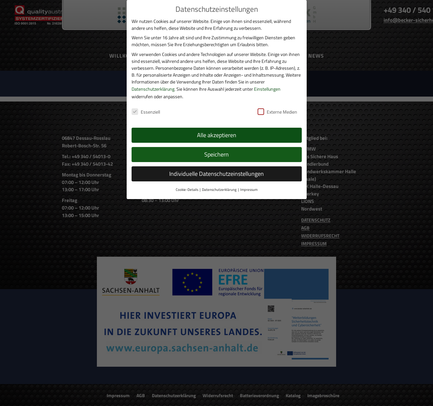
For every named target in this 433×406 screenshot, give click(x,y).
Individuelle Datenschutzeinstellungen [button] (216, 164)
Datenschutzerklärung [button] (219, 180)
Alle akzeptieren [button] (216, 126)
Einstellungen (267, 79)
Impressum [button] (249, 180)
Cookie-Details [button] (187, 180)
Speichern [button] (216, 145)
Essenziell (146, 102)
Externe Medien (277, 102)
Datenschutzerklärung (153, 79)
